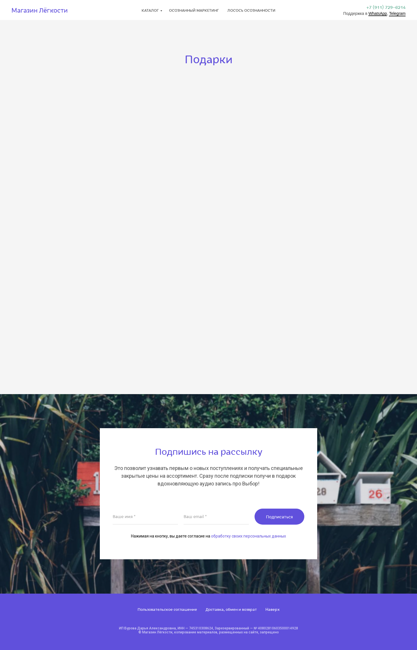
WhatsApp (377, 13)
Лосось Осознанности (251, 10)
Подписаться (279, 516)
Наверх (272, 609)
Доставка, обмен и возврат (231, 609)
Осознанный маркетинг (194, 10)
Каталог (150, 10)
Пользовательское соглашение (167, 609)
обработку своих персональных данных (248, 536)
